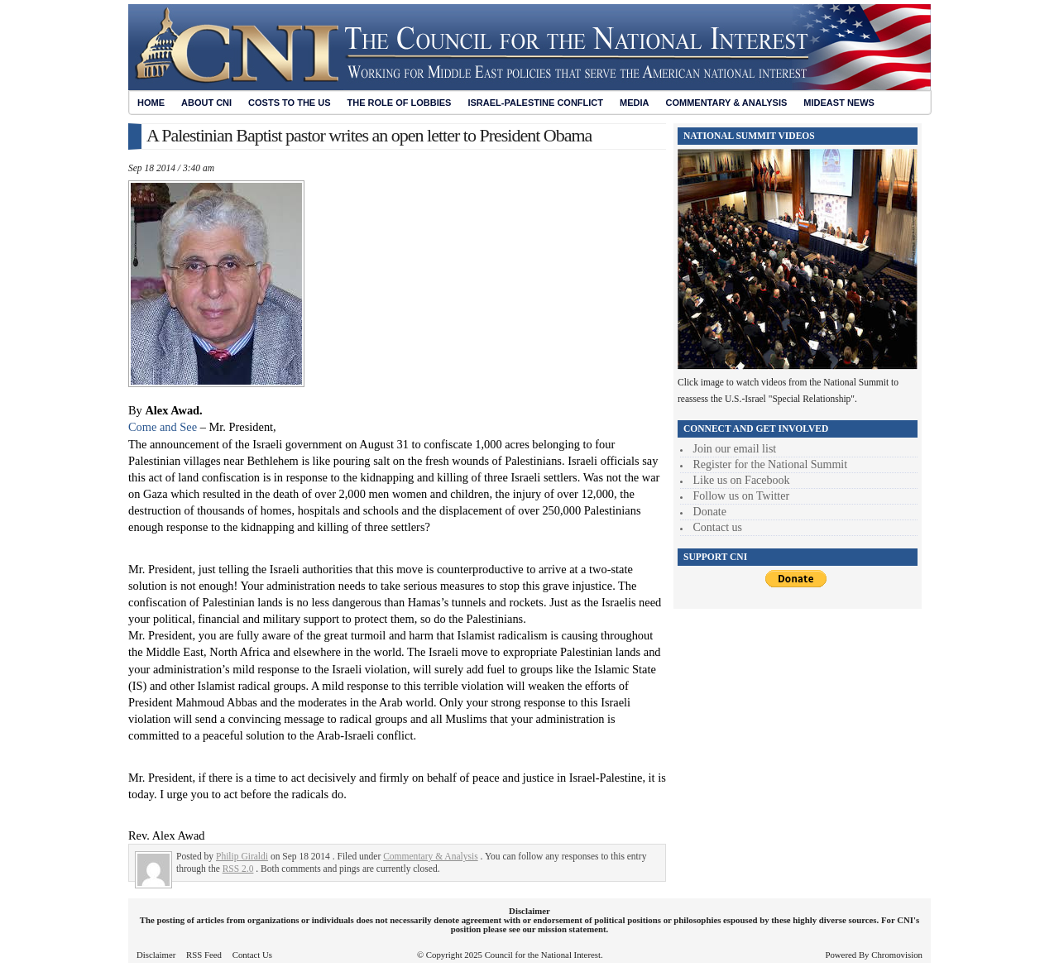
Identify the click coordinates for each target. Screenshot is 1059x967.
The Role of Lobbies (399, 103)
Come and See (162, 426)
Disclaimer (156, 955)
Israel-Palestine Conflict (535, 103)
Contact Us (252, 955)
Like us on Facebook (741, 480)
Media (634, 103)
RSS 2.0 (238, 869)
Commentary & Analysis (726, 103)
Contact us (718, 527)
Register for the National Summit (770, 464)
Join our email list (735, 449)
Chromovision (896, 955)
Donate (709, 511)
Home (151, 103)
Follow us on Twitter (741, 496)
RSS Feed (204, 955)
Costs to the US (289, 103)
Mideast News (839, 103)
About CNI (206, 103)
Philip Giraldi (242, 856)
